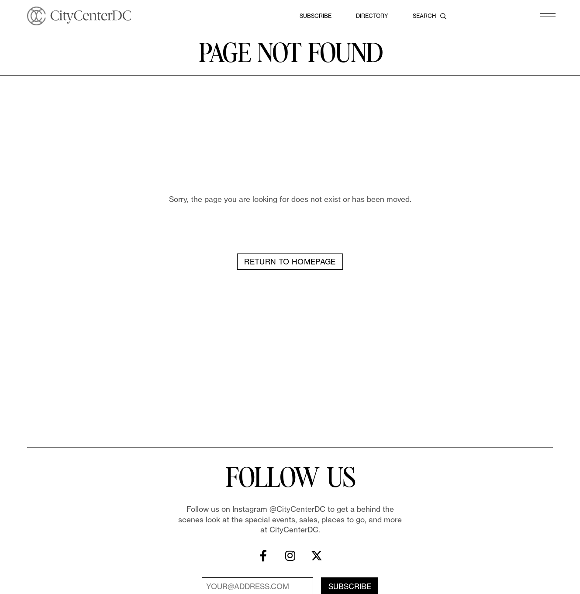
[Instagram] (290, 560)
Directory (372, 15)
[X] (316, 560)
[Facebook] (263, 560)
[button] (548, 16)
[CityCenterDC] (79, 16)
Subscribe (315, 15)
